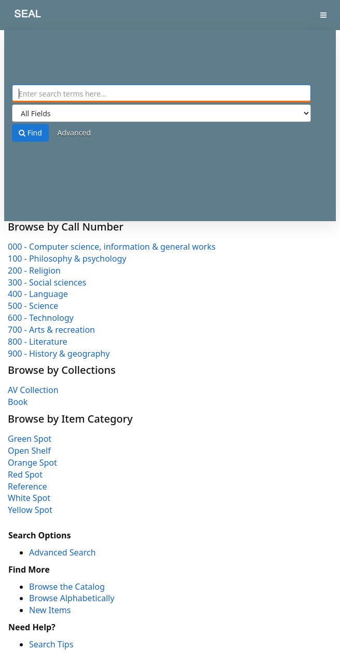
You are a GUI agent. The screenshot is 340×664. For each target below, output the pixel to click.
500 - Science (33, 305)
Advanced (73, 133)
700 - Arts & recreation (51, 329)
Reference (27, 486)
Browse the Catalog (67, 586)
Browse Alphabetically (71, 598)
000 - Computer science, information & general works (111, 246)
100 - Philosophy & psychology (67, 258)
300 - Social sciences (47, 282)
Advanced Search (62, 552)
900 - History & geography (59, 353)
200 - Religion (34, 270)
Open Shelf (29, 450)
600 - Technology (41, 317)
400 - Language (38, 294)
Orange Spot (32, 462)
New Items (50, 610)
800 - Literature (37, 341)
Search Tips (51, 644)
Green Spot (29, 438)
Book (18, 402)
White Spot (29, 498)
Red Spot (25, 474)
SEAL (20, 16)
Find (30, 133)
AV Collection (33, 390)
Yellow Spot (30, 510)
